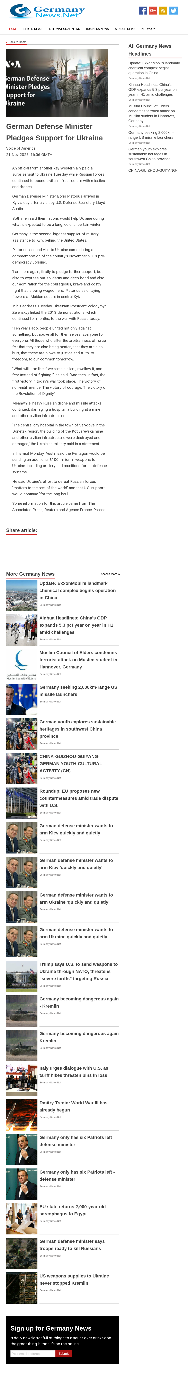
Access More (109, 574)
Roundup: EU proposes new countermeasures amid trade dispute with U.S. (78, 798)
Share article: (21, 530)
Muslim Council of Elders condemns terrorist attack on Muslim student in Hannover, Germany (78, 659)
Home (13, 29)
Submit (64, 1354)
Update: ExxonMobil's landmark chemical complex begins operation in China (77, 590)
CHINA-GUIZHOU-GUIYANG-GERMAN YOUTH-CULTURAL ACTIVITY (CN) (70, 763)
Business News (97, 29)
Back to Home (16, 42)
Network (148, 29)
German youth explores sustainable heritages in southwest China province (77, 729)
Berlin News (33, 29)
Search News (125, 29)
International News (64, 29)
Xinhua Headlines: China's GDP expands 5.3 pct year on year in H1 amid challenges (76, 625)
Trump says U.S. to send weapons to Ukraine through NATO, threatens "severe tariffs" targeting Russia (78, 971)
